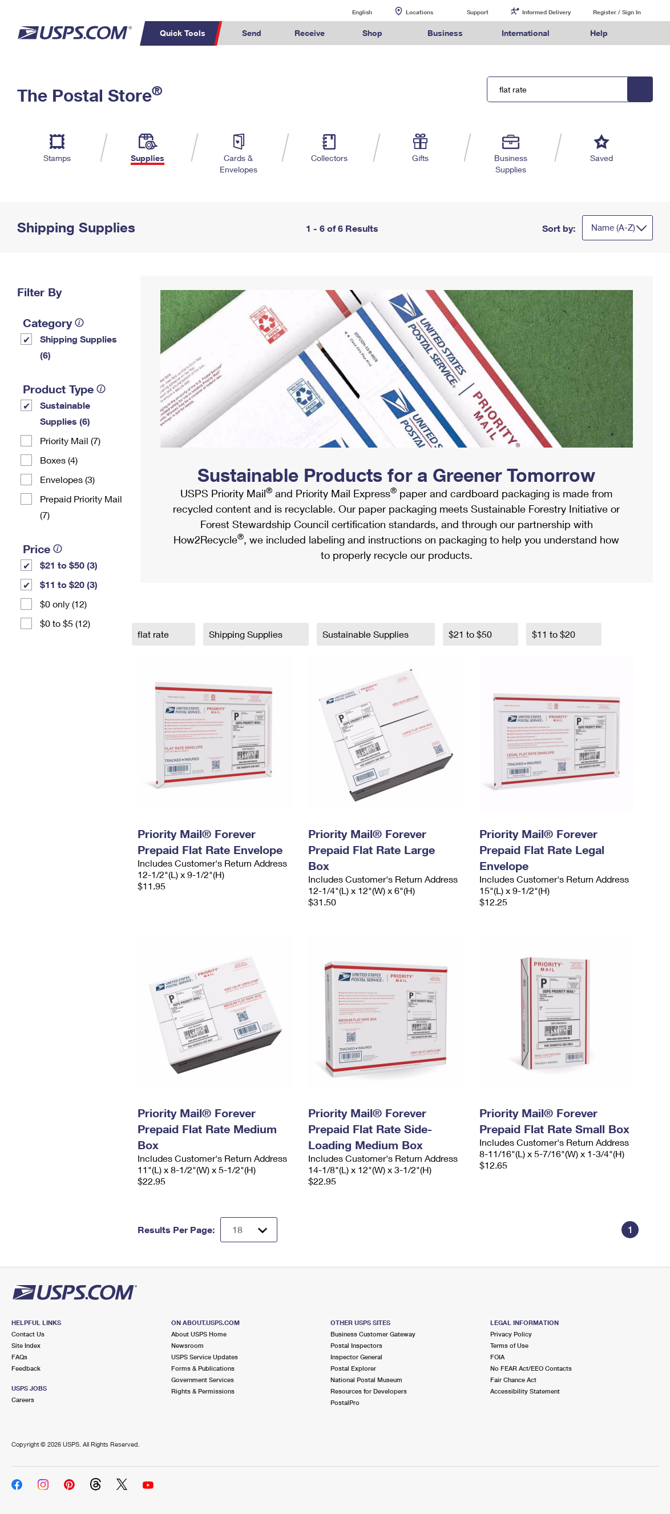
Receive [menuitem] (309, 33)
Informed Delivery (546, 12)
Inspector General (356, 1356)
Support (478, 12)
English (350, 11)
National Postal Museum (366, 1379)
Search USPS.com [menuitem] (645, 33)
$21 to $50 (471, 634)
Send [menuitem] (251, 33)
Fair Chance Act (513, 1379)
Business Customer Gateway (372, 1334)
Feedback (26, 1368)
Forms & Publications (203, 1368)
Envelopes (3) (67, 479)
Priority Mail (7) (70, 440)
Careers (22, 1399)
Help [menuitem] (599, 33)
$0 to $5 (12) (65, 623)
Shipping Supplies (247, 634)
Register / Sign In (617, 12)
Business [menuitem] (445, 33)
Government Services (202, 1379)
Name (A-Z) (613, 227)
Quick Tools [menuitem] (182, 33)
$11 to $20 (555, 634)
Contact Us (28, 1334)
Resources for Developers (368, 1391)
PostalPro (345, 1402)
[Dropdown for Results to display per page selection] (248, 1229)
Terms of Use (509, 1345)
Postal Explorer (353, 1368)
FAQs (19, 1356)
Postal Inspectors (356, 1345)
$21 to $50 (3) (69, 564)
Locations (419, 12)
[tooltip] (79, 322)
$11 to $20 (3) (69, 584)
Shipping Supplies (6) (78, 346)
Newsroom (187, 1345)
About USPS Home (199, 1334)
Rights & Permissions (203, 1391)
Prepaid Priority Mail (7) (81, 506)
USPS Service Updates (204, 1356)
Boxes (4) (59, 459)
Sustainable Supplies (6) (65, 413)
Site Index (26, 1345)
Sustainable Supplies (366, 634)
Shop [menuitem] (372, 33)
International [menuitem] (526, 33)
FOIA (497, 1356)
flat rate (154, 634)
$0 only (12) (63, 603)
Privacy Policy (511, 1334)
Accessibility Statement (525, 1391)
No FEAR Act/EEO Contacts (531, 1368)
